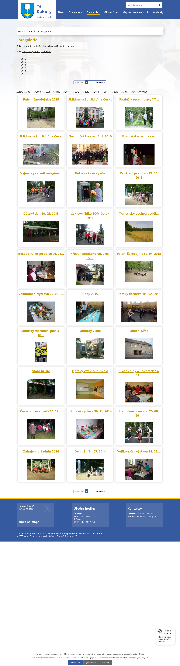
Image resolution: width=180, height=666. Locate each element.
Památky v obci (90, 331)
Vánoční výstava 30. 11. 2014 (90, 411)
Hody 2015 (90, 294)
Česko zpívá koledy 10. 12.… (41, 411)
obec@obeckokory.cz (145, 516)
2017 (125, 91)
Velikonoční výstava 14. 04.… (139, 451)
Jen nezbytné (91, 663)
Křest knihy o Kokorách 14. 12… (139, 373)
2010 (57, 91)
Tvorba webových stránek (43, 536)
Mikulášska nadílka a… (139, 136)
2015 (23, 61)
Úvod (61, 12)
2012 (23, 70)
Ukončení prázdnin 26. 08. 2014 (139, 413)
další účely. (141, 654)
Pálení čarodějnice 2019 (41, 99)
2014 (23, 64)
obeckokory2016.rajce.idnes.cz (36, 51)
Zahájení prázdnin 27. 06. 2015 (139, 175)
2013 (23, 67)
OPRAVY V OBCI (140, 91)
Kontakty (158, 12)
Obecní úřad (111, 12)
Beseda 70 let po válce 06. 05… (41, 253)
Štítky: (20, 91)
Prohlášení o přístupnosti (91, 533)
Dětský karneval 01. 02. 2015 (138, 294)
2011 (23, 73)
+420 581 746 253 (145, 513)
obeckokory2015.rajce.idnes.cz (59, 46)
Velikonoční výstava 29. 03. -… (41, 294)
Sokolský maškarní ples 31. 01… (41, 333)
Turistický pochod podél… (139, 213)
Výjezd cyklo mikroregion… (41, 173)
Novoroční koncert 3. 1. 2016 (90, 136)
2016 (23, 58)
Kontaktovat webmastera (50, 533)
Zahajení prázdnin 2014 (41, 451)
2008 (38, 91)
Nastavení (106, 663)
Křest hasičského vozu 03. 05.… (90, 255)
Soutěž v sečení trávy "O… (139, 99)
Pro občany (75, 12)
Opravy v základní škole (90, 371)
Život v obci (93, 12)
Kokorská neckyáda (90, 173)
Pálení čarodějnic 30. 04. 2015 (139, 253)
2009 (48, 91)
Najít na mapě (29, 522)
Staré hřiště (41, 371)
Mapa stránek (71, 533)
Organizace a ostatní (135, 12)
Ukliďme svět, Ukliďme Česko (90, 99)
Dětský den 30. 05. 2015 (41, 213)
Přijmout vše (75, 663)
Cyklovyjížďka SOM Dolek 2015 (90, 215)
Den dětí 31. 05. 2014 (90, 451)
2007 (28, 91)
